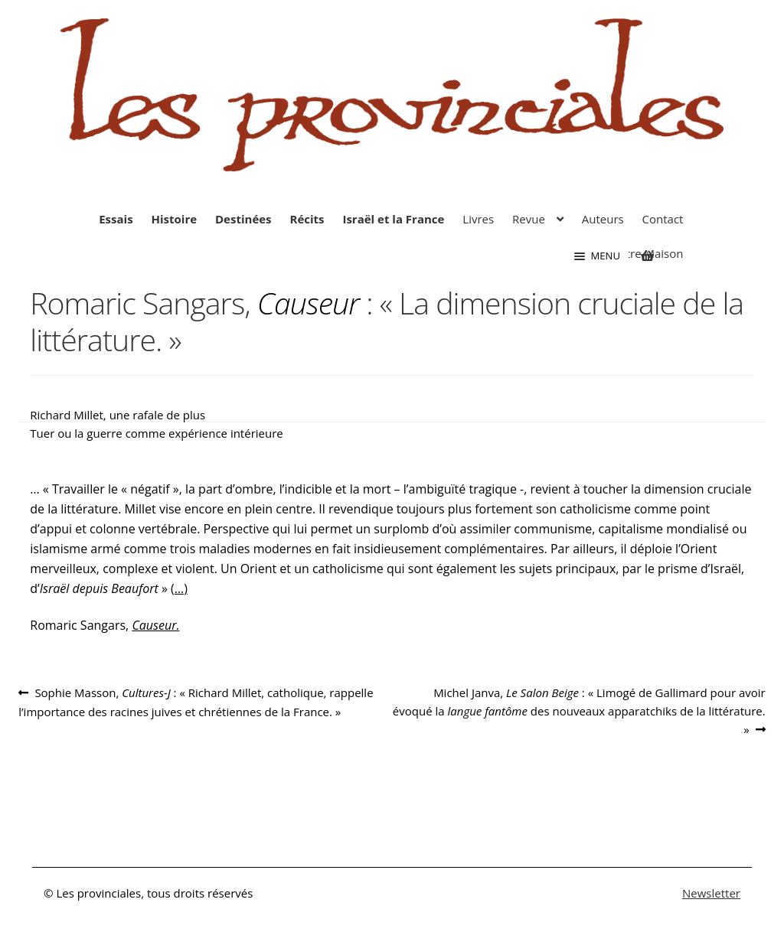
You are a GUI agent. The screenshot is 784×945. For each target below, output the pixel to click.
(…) (179, 588)
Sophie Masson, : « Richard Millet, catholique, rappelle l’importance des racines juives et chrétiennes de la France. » (195, 701)
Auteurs (603, 218)
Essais (115, 218)
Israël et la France (393, 218)
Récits (306, 218)
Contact (663, 218)
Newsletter (711, 893)
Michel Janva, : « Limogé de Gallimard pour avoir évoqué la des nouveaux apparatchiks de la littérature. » (579, 710)
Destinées (243, 218)
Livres (478, 218)
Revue (528, 218)
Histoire (175, 218)
